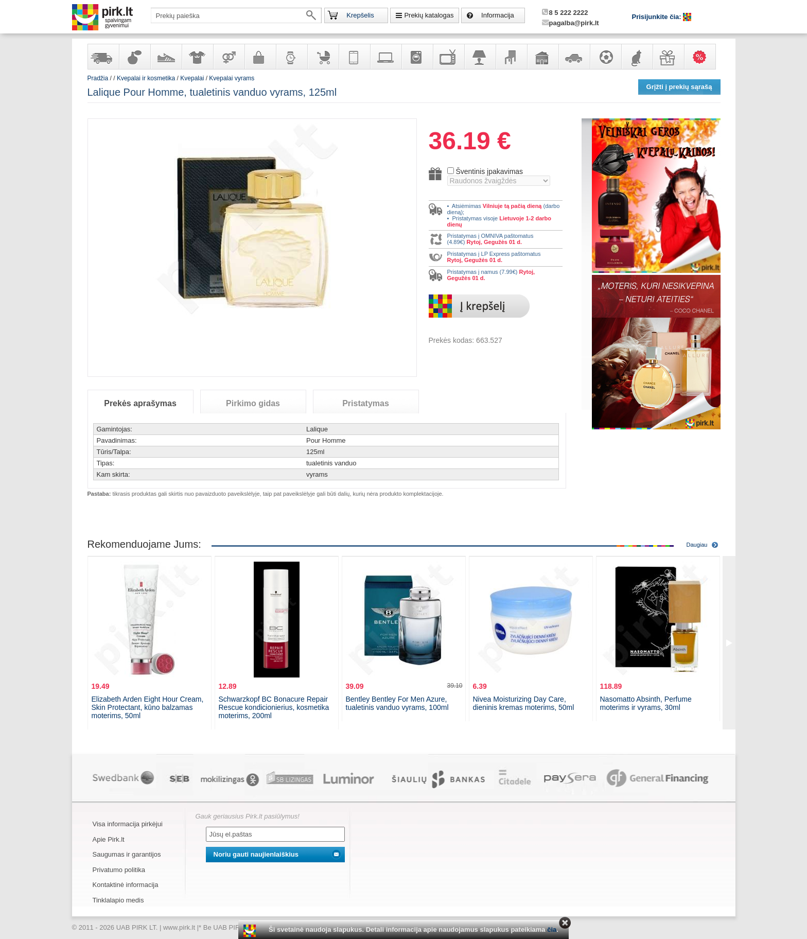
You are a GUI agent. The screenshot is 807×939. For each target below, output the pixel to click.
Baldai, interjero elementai (511, 56)
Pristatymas (365, 403)
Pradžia (98, 78)
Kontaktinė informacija (126, 885)
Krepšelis (360, 15)
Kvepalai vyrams (231, 78)
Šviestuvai (480, 56)
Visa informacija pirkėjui (128, 824)
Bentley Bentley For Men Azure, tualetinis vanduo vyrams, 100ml (397, 703)
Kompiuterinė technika (385, 56)
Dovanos (668, 56)
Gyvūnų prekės (637, 56)
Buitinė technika (417, 56)
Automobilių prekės (574, 56)
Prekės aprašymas (140, 403)
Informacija (497, 15)
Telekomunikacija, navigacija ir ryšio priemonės (354, 56)
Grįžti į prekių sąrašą (679, 87)
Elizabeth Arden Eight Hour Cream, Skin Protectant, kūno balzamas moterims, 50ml (148, 707)
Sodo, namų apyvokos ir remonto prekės (542, 56)
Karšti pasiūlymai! (703, 56)
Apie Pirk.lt (109, 839)
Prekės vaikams (323, 56)
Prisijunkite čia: (657, 17)
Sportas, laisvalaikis (605, 56)
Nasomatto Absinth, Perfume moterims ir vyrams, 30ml (646, 703)
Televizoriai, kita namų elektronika (448, 56)
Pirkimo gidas (253, 403)
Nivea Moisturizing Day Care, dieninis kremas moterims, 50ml (523, 703)
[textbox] (236, 15)
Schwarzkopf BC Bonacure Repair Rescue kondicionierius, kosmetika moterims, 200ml (274, 707)
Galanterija (260, 56)
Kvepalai (192, 78)
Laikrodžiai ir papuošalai (291, 56)
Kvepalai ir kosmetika (134, 56)
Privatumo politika (119, 870)
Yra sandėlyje (103, 56)
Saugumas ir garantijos (127, 854)
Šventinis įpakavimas (489, 171)
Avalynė (166, 56)
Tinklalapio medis (118, 900)
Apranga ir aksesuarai (197, 56)
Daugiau (697, 545)
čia (551, 929)
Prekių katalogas (428, 15)
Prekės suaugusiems (228, 56)
